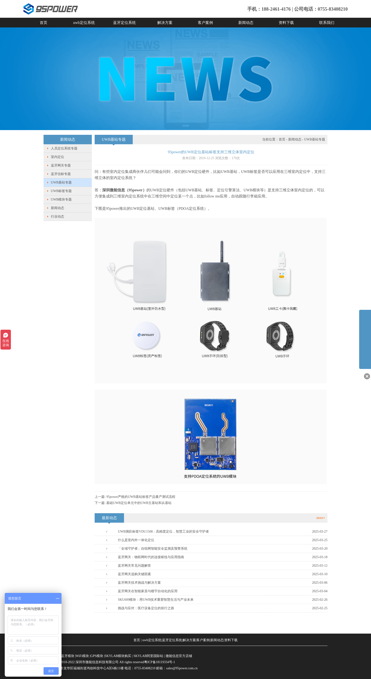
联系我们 (326, 23)
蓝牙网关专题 (61, 165)
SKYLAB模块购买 (118, 656)
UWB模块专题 (61, 199)
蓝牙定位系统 (124, 23)
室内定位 (57, 157)
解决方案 (164, 23)
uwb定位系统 (84, 23)
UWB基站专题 (61, 182)
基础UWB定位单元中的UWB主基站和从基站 (138, 503)
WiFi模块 (82, 656)
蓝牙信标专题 (61, 174)
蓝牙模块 (67, 656)
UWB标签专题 (61, 191)
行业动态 (57, 216)
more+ (320, 518)
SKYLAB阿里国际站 (148, 656)
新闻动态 (245, 23)
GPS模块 (96, 656)
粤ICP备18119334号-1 (159, 662)
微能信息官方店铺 (179, 656)
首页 (43, 23)
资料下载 (286, 23)
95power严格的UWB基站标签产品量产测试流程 (140, 497)
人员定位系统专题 (64, 148)
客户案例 (205, 23)
